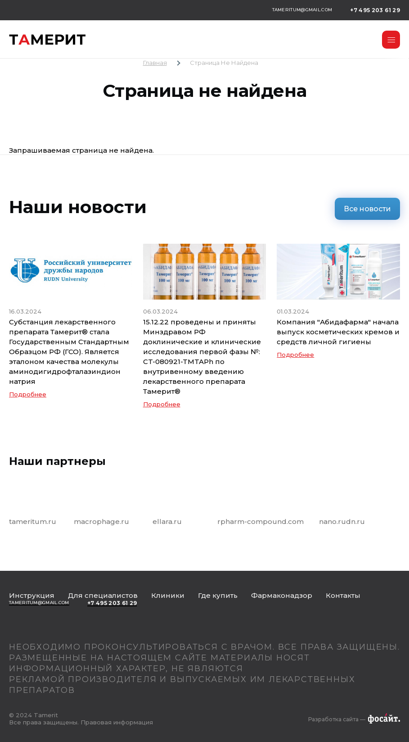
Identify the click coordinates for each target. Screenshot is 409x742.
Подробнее (27, 394)
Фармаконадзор (281, 595)
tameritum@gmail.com (302, 10)
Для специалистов (103, 595)
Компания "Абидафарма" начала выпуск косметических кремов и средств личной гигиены (338, 332)
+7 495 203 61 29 (375, 10)
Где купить (218, 595)
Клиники (167, 595)
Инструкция (31, 595)
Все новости (367, 209)
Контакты (343, 595)
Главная (155, 62)
